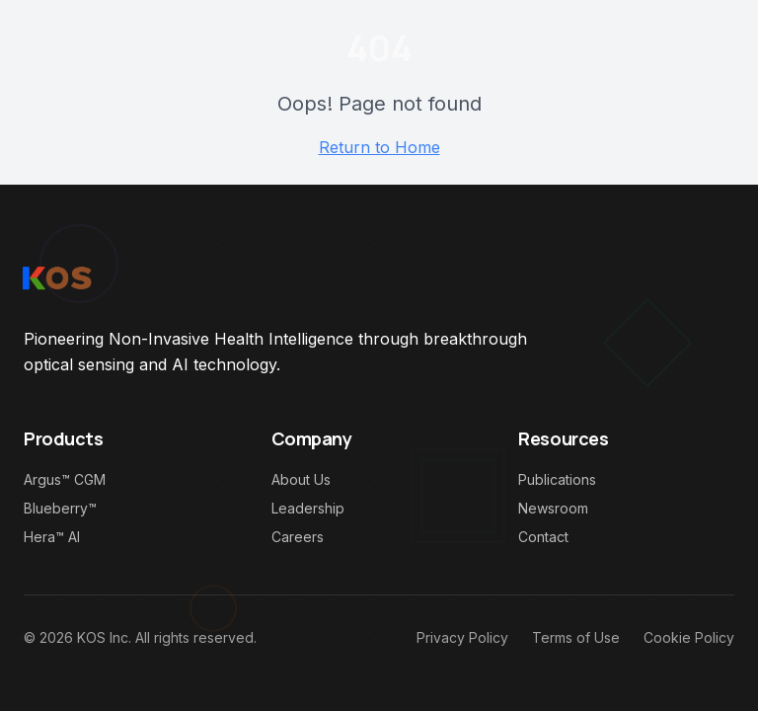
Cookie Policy (689, 637)
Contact (543, 536)
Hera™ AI (52, 536)
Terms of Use (576, 637)
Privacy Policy (462, 637)
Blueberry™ (60, 508)
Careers (297, 536)
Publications (557, 479)
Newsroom (553, 508)
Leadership (307, 508)
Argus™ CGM (65, 479)
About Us (301, 479)
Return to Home (379, 147)
